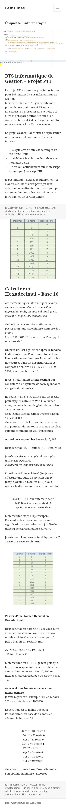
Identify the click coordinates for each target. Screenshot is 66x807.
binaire (56, 787)
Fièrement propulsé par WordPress (23, 802)
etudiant (9, 211)
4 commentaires (33, 794)
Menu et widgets (57, 11)
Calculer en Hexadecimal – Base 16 (31, 291)
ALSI (34, 784)
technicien (10, 214)
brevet (40, 207)
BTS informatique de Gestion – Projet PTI (29, 78)
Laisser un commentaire (32, 214)
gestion (18, 211)
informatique (29, 211)
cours (52, 207)
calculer (8, 791)
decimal (17, 791)
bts (46, 207)
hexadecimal (29, 791)
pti (38, 211)
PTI (30, 207)
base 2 (48, 787)
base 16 (40, 787)
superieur (46, 211)
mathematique (12, 794)
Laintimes (15, 7)
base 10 (31, 787)
